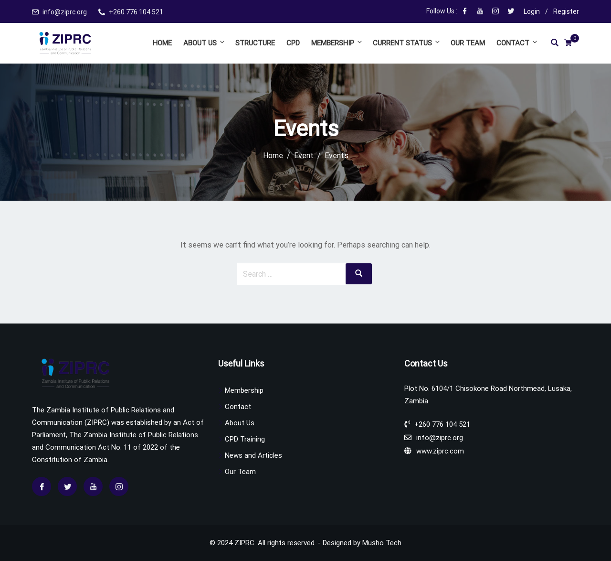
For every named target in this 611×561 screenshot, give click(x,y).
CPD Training (245, 439)
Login (532, 11)
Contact (516, 42)
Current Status (407, 42)
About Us (204, 42)
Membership (337, 42)
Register (566, 11)
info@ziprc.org (64, 12)
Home (162, 43)
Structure (255, 43)
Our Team (468, 43)
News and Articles (253, 455)
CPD (293, 43)
